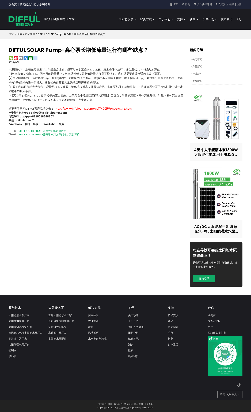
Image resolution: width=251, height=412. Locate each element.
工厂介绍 (133, 321)
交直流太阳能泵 (57, 327)
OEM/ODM (214, 321)
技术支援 (173, 315)
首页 (11, 34)
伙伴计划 (208, 19)
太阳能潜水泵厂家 (19, 315)
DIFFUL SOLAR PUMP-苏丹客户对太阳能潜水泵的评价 (48, 134)
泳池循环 (93, 333)
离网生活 (93, 315)
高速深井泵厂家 (18, 338)
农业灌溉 (93, 321)
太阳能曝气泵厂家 (19, 344)
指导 (170, 338)
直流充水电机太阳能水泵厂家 (26, 333)
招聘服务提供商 (217, 333)
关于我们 (164, 19)
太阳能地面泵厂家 (19, 321)
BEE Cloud (147, 407)
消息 (130, 344)
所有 (19, 34)
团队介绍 (133, 333)
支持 (180, 19)
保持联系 (204, 278)
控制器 (12, 350)
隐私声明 (138, 404)
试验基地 (133, 338)
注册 (239, 4)
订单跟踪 (173, 344)
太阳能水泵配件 (57, 338)
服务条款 (148, 404)
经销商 (212, 315)
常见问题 (173, 327)
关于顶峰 (133, 315)
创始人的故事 (136, 327)
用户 (210, 327)
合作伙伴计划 (204, 4)
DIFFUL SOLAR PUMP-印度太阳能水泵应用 (42, 131)
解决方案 (146, 19)
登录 (231, 4)
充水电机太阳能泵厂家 (61, 321)
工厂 (175, 4)
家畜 (90, 327)
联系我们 (227, 19)
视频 (170, 321)
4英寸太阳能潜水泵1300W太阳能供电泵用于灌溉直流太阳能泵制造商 (216, 152)
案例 (187, 4)
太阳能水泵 (126, 19)
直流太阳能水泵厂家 (60, 315)
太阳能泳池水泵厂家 (20, 327)
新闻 (193, 19)
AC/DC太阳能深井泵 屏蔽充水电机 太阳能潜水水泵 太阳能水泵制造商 (215, 229)
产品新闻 (30, 34)
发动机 (12, 356)
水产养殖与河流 (97, 338)
